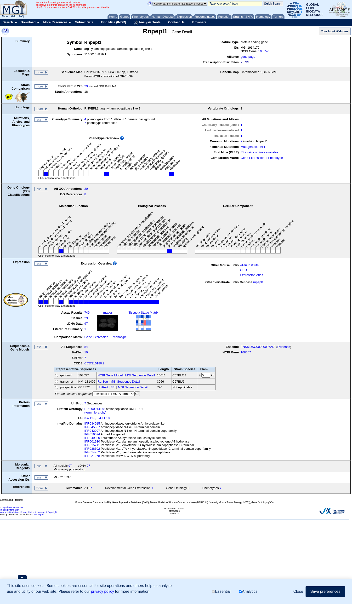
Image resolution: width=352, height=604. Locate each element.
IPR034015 (92, 423)
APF (263, 147)
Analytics (248, 592)
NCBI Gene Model (110, 375)
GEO (243, 270)
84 (86, 347)
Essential (221, 592)
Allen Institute (249, 265)
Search (8, 22)
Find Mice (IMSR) (113, 22)
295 (87, 86)
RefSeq (102, 381)
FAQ (21, 16)
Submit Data (84, 22)
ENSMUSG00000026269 (258, 347)
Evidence (283, 347)
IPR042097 (92, 430)
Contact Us (176, 22)
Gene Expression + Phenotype (262, 158)
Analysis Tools (147, 22)
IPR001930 (92, 441)
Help (13, 16)
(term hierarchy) (95, 412)
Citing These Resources (11, 507)
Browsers (199, 22)
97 (86, 323)
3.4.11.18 (103, 418)
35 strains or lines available (259, 152)
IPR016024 (92, 434)
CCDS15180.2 (94, 363)
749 (87, 312)
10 (86, 352)
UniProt (102, 387)
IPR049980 (92, 438)
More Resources (55, 22)
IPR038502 (92, 448)
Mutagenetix (249, 147)
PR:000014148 (94, 409)
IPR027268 (92, 456)
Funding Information (9, 510)
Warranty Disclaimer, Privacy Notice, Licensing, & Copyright (28, 512)
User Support (39, 514)
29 (86, 318)
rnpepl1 (258, 282)
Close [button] (298, 592)
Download (28, 22)
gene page (248, 56)
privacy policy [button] (102, 592)
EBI (112, 387)
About (5, 16)
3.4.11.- (89, 418)
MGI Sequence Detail (140, 375)
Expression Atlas (251, 275)
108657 (263, 51)
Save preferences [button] (325, 592)
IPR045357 (92, 427)
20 (86, 188)
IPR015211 (92, 445)
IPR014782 (92, 452)
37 (90, 488)
